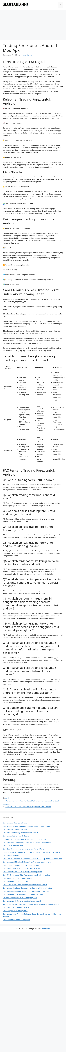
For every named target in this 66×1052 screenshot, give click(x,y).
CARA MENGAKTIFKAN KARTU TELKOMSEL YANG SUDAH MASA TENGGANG (31, 852)
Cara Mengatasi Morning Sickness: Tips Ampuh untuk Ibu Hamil (27, 862)
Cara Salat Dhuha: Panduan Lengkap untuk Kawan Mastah (25, 885)
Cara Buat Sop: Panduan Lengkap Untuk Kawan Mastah (24, 849)
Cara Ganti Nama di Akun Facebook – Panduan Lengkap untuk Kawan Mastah (32, 859)
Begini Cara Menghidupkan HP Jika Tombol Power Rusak (24, 839)
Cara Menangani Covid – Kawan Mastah (18, 878)
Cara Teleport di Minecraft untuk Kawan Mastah (21, 865)
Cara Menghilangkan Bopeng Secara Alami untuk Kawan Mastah (27, 842)
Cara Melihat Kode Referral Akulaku (16, 907)
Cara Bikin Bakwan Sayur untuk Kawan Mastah (20, 833)
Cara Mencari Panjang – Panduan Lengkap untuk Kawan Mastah (27, 888)
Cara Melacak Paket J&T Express (15, 829)
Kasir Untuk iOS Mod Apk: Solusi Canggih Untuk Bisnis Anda (28, 807)
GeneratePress (45, 929)
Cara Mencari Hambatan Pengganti (16, 920)
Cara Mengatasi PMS (11, 855)
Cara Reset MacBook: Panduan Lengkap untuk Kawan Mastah (26, 826)
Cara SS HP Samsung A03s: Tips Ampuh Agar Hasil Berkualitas (26, 875)
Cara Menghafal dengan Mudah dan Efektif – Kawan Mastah (26, 891)
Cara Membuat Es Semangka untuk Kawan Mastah (22, 901)
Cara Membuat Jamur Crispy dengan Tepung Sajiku (22, 872)
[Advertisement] (33, 24)
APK (7, 798)
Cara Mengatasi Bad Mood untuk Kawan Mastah (21, 868)
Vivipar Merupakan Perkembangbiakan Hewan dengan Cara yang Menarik (31, 904)
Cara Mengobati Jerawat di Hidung (16, 836)
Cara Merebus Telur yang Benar (15, 823)
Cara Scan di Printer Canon (13, 846)
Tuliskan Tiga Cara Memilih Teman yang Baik (20, 898)
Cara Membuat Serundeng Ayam (15, 881)
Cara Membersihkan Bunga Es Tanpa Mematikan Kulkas (24, 894)
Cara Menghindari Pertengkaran (15, 911)
